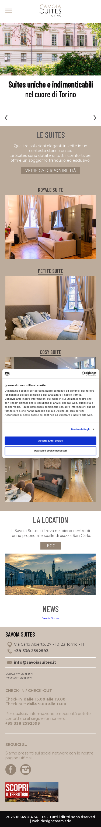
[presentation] (6, 117)
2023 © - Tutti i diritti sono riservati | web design (50, 819)
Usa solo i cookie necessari (50, 451)
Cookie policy (18, 678)
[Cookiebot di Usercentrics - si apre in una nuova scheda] (73, 373)
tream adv (62, 821)
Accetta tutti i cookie (50, 440)
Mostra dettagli (80, 429)
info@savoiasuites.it (35, 662)
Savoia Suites (50, 618)
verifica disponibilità (50, 170)
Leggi (50, 545)
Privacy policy (19, 674)
